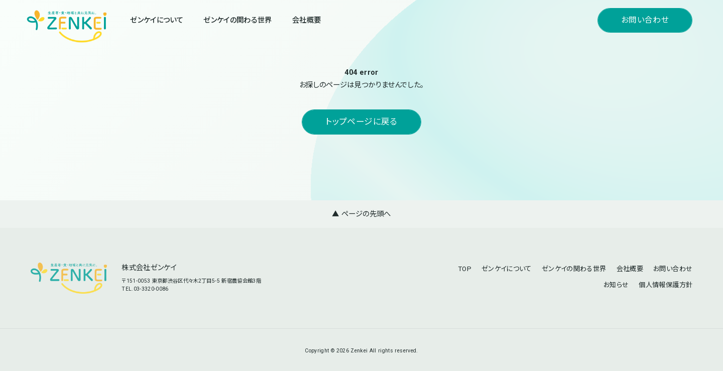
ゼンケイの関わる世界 (237, 20)
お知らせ (616, 285)
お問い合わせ (645, 20)
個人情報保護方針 (665, 285)
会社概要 (306, 20)
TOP (464, 269)
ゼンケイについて (156, 20)
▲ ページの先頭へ (361, 214)
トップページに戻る (361, 122)
